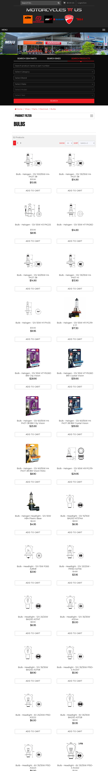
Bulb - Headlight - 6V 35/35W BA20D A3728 (75, 716)
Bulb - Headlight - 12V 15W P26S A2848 (33, 567)
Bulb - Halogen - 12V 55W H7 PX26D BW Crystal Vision (75, 374)
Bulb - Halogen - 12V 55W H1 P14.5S (33, 323)
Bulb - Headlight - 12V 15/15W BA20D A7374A (75, 517)
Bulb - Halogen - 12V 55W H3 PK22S (33, 224)
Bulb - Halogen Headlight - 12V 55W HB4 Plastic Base (33, 517)
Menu (5, 30)
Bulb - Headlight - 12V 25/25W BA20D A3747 (33, 618)
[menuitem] (41, 3)
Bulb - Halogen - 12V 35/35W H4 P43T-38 (75, 175)
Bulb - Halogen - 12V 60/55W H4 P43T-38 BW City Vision (33, 422)
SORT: (76, 143)
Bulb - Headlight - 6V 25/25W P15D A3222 (33, 716)
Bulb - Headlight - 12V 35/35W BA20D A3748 (33, 668)
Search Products (80, 58)
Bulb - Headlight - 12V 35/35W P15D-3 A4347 (75, 668)
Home (18, 109)
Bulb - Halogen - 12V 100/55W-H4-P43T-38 (33, 175)
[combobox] (54, 72)
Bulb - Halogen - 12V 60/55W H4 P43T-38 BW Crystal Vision (75, 422)
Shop (27, 109)
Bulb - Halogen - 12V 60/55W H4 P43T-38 (33, 276)
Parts (34, 109)
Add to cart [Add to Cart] (33, 191)
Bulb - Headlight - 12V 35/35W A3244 (75, 618)
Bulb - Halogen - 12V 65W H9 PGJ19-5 (75, 469)
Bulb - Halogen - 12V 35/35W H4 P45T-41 (75, 276)
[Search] (58, 3)
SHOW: (62, 143)
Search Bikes (54, 58)
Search (54, 101)
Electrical (44, 109)
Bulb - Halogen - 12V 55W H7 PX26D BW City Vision (33, 374)
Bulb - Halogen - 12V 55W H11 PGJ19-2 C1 (75, 324)
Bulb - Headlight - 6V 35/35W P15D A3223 (33, 766)
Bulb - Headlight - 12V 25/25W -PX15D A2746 (75, 567)
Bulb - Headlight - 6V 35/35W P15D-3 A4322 (75, 766)
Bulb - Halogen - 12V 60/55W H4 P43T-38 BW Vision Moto (33, 469)
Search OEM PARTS (27, 58)
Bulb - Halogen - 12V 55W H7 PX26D (75, 224)
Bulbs (53, 109)
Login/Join (82, 3)
